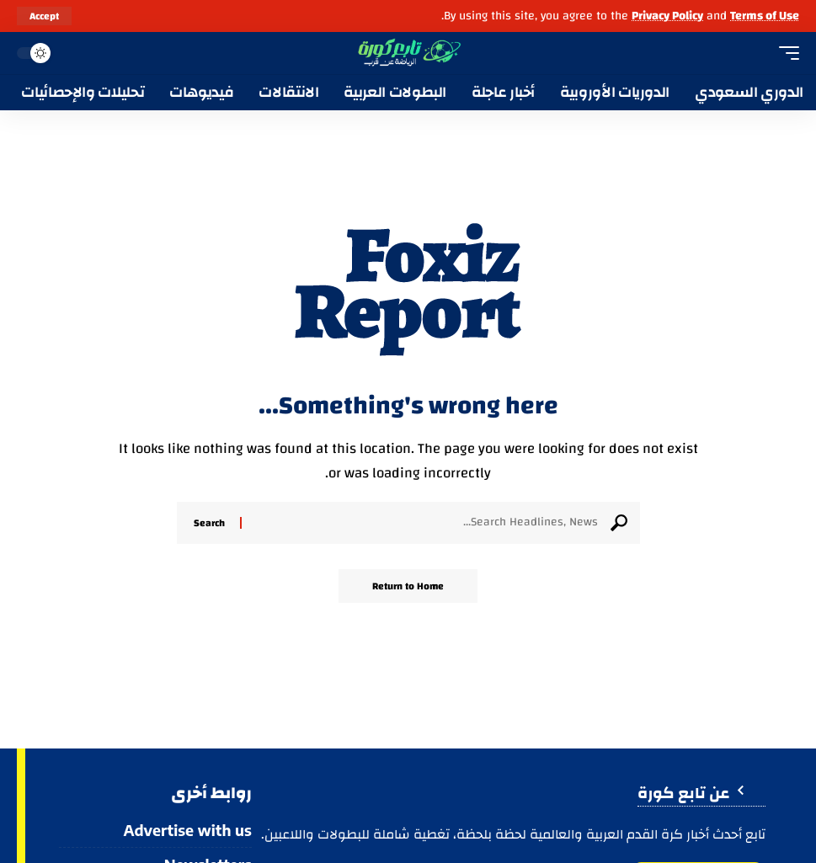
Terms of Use (764, 15)
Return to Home (408, 586)
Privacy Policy (667, 15)
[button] (44, 16)
